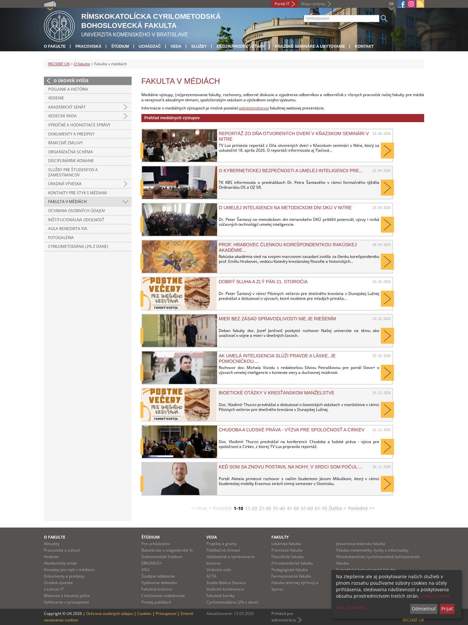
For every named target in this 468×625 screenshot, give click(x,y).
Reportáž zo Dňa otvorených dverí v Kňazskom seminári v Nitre (294, 136)
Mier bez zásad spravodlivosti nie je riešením (277, 318)
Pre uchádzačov (155, 543)
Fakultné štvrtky (220, 595)
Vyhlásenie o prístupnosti (66, 602)
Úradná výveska (65, 183)
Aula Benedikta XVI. (68, 228)
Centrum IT (54, 589)
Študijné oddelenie (158, 576)
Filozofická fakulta (287, 556)
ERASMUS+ (151, 563)
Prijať (447, 609)
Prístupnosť (166, 613)
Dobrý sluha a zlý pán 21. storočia (263, 281)
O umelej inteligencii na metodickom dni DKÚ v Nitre (285, 207)
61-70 (321, 508)
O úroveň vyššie (71, 80)
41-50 (293, 508)
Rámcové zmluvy (65, 143)
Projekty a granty (221, 543)
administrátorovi (254, 108)
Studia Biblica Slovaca (226, 582)
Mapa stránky (313, 3)
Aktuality (51, 543)
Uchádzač (150, 46)
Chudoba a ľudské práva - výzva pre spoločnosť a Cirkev (291, 429)
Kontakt (364, 46)
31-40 (279, 508)
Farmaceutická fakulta (291, 576)
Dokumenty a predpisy (71, 134)
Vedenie (56, 98)
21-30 (265, 508)
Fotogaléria (61, 237)
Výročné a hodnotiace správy (79, 125)
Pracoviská (88, 46)
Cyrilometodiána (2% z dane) (78, 246)
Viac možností (351, 607)
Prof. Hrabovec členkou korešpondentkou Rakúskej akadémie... (288, 247)
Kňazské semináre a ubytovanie (310, 46)
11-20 (251, 508)
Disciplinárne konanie (71, 160)
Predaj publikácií (156, 602)
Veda (176, 46)
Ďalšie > (337, 508)
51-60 (307, 508)
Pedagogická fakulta (289, 569)
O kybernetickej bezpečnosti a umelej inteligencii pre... (291, 170)
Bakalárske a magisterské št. (167, 550)
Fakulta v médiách (67, 201)
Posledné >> (361, 508)
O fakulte (55, 46)
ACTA (211, 576)
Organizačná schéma (70, 152)
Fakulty (280, 537)
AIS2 (145, 569)
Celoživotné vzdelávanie (163, 595)
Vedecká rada (62, 116)
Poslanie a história (68, 89)
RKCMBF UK (59, 64)
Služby (199, 46)
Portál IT (282, 3)
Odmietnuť (424, 609)
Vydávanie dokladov (159, 582)
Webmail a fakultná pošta (67, 595)
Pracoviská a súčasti (62, 550)
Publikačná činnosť (223, 550)
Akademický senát (67, 107)
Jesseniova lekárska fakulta (360, 543)
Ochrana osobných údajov (76, 210)
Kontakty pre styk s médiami (77, 193)
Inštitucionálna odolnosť (76, 220)
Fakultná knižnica (156, 589)
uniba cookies (435, 596)
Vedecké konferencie (225, 589)
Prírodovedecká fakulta (292, 563)
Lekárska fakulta (286, 543)
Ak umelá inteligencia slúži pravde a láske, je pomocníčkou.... (277, 358)
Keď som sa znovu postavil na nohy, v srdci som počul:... (290, 466)
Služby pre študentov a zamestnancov (73, 172)
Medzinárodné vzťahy (240, 46)
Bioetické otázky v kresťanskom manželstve (276, 392)
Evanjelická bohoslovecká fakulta (366, 569)
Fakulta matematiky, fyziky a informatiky (372, 550)
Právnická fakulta (286, 550)
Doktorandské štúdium (161, 556)
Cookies (144, 613)
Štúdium (120, 46)
